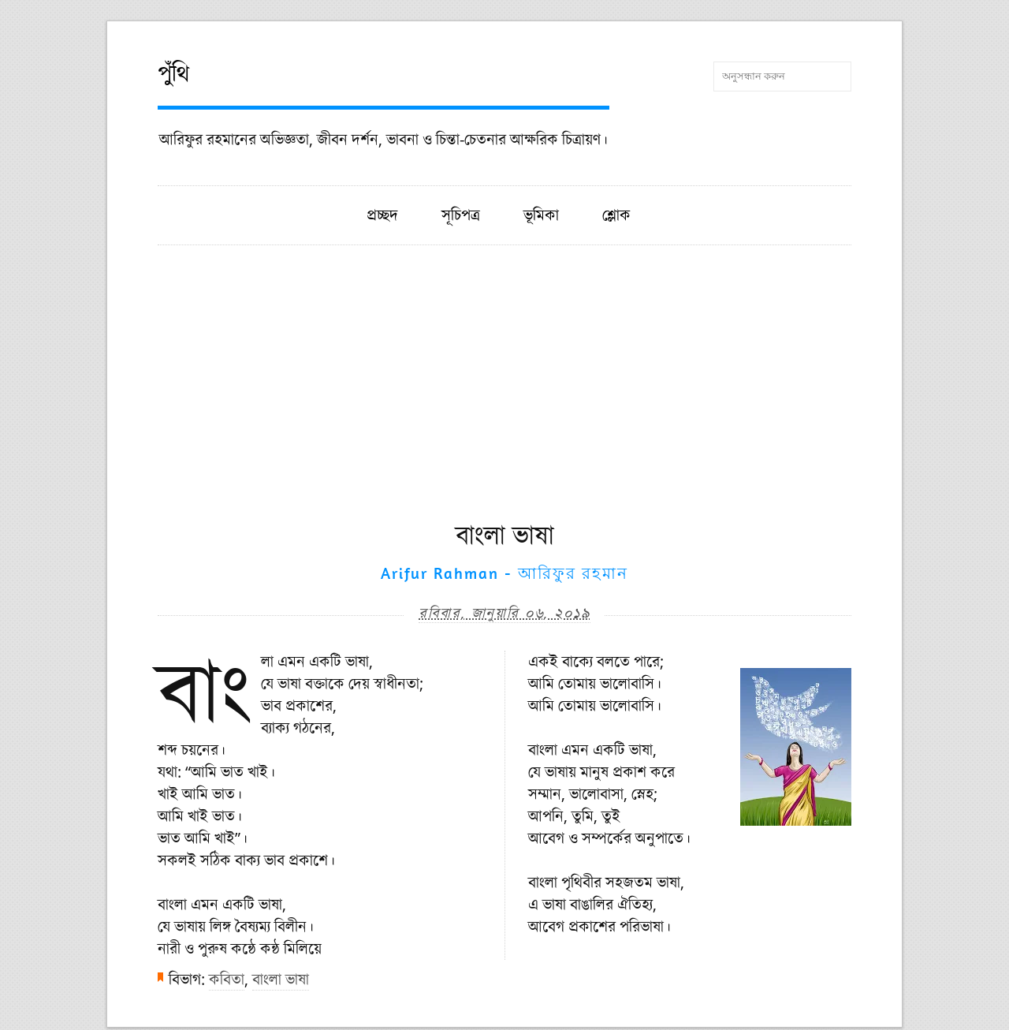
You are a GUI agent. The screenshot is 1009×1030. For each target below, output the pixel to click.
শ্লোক (616, 215)
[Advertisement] (504, 398)
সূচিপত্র (460, 215)
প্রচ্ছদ (382, 215)
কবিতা (226, 979)
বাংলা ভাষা (280, 979)
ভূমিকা (541, 215)
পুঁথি (174, 73)
